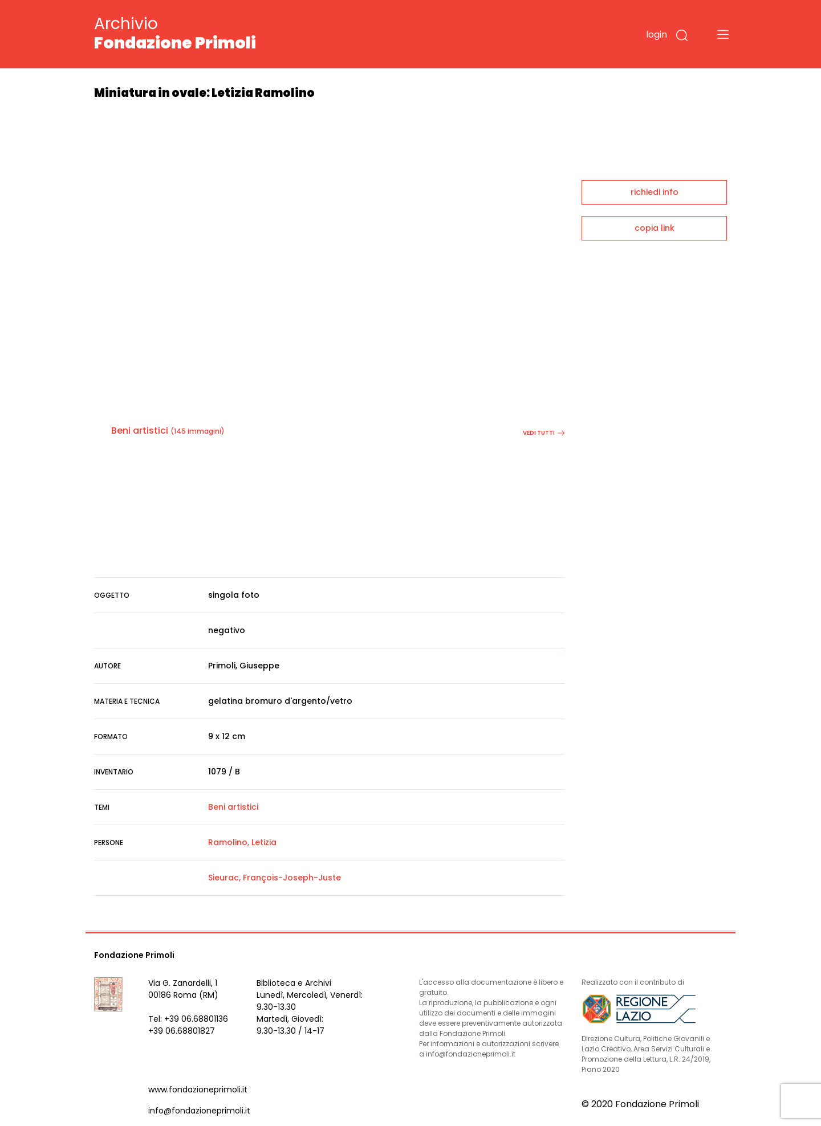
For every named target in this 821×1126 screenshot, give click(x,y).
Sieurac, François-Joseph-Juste (274, 877)
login (656, 34)
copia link (654, 228)
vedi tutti (543, 433)
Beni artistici (139, 430)
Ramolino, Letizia (242, 842)
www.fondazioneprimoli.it (197, 1089)
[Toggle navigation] (722, 34)
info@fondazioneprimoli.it (199, 1110)
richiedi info (654, 192)
